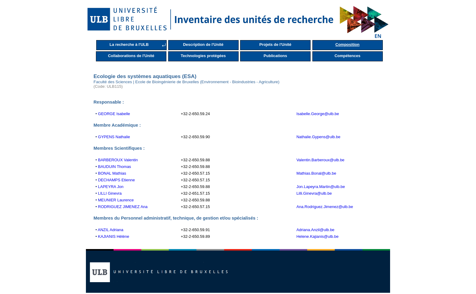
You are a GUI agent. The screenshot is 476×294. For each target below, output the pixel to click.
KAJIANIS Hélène (113, 236)
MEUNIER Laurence (116, 200)
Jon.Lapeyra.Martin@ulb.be (320, 186)
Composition (347, 44)
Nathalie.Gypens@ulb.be (318, 137)
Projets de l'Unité (275, 44)
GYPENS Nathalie (114, 137)
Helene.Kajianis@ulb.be (317, 236)
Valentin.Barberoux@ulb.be (320, 160)
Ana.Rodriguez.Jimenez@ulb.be (324, 206)
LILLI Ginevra (110, 193)
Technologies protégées (203, 55)
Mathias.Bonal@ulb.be (316, 173)
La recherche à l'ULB (129, 44)
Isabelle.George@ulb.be (317, 113)
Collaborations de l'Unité (131, 55)
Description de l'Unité (203, 44)
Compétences (347, 55)
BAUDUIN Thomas (114, 166)
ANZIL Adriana (110, 229)
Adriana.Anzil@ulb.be (315, 229)
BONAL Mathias (112, 173)
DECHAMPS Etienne (116, 180)
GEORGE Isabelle (114, 113)
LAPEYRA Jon (111, 186)
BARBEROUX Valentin (118, 160)
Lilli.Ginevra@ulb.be (314, 193)
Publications (275, 55)
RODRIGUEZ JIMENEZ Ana (123, 206)
